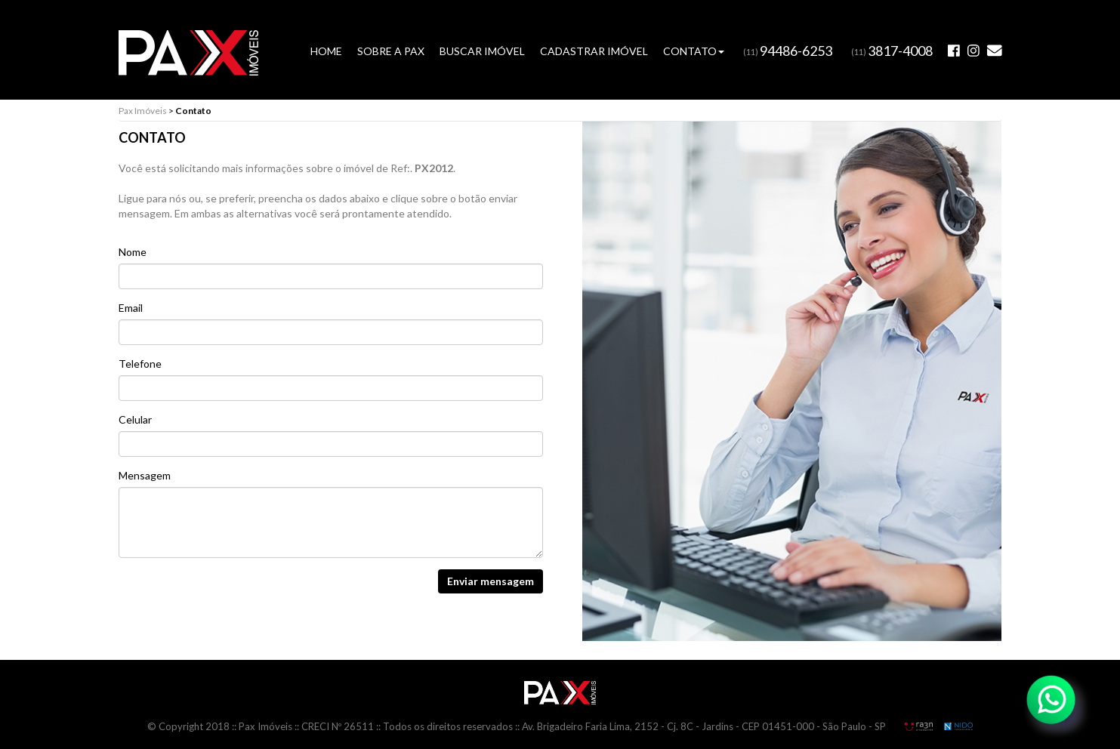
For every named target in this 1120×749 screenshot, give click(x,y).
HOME (326, 51)
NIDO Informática (958, 726)
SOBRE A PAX (390, 51)
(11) (787, 52)
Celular (135, 419)
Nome (133, 251)
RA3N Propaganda (918, 726)
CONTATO (693, 51)
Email (131, 307)
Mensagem (145, 475)
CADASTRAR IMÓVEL (594, 51)
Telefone (140, 363)
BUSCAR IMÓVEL (482, 51)
